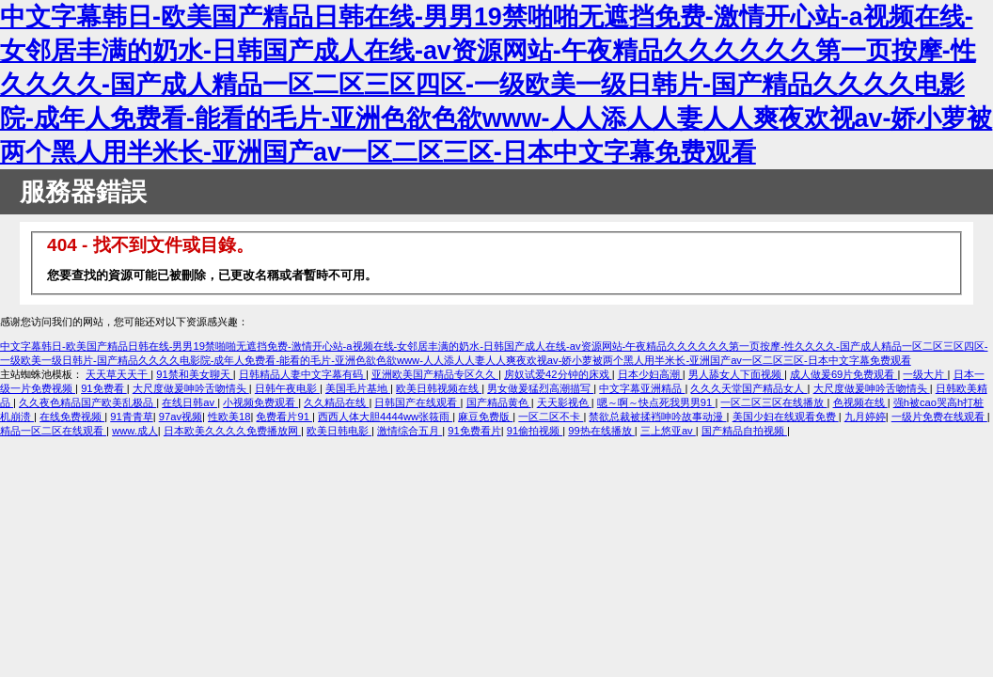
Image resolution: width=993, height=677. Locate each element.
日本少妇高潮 (650, 374)
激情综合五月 (409, 430)
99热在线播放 (601, 430)
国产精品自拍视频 (744, 430)
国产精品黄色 (498, 402)
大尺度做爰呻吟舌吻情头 (191, 388)
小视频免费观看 (260, 402)
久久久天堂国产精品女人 (748, 388)
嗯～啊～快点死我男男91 (656, 402)
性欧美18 (229, 416)
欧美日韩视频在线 (438, 388)
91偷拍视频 (535, 430)
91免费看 (104, 388)
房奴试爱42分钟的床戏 (558, 374)
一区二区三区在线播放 (773, 402)
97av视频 (180, 416)
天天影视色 (564, 402)
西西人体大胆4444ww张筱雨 (385, 416)
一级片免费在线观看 (939, 416)
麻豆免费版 (485, 416)
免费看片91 (284, 416)
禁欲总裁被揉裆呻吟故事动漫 (657, 416)
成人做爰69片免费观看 (844, 374)
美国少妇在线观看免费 (786, 416)
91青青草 (131, 416)
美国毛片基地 (357, 388)
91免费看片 (474, 430)
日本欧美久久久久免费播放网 (232, 430)
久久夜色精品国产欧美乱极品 (87, 402)
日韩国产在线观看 (417, 402)
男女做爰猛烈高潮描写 (540, 388)
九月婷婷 (865, 416)
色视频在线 (860, 402)
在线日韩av (189, 402)
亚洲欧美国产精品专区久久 (434, 374)
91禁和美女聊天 (194, 374)
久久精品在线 (336, 402)
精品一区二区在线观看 (53, 430)
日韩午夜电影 (287, 388)
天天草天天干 (118, 374)
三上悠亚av (668, 430)
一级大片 (925, 374)
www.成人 (135, 430)
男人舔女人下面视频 (736, 374)
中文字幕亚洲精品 (642, 388)
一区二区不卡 (550, 416)
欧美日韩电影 (339, 430)
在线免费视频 (71, 416)
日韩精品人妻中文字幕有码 (302, 374)
